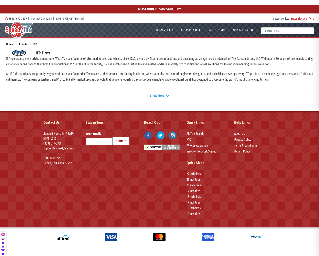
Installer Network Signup (201, 152)
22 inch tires (194, 174)
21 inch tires (194, 180)
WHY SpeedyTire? (244, 30)
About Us (239, 134)
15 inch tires (194, 214)
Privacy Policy (242, 140)
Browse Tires (165, 30)
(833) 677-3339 (18, 18)
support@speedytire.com (58, 148)
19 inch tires (194, 191)
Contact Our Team (41, 18)
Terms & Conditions (245, 146)
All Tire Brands (195, 134)
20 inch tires (194, 186)
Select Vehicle (281, 18)
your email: (99, 138)
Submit (121, 141)
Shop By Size (217, 30)
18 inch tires (194, 197)
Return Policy (242, 152)
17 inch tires (194, 203)
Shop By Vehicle (191, 30)
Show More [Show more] (159, 96)
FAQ (189, 140)
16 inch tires (194, 208)
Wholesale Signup (197, 146)
